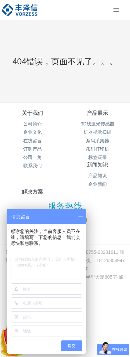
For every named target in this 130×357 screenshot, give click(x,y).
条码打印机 (97, 149)
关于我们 (32, 113)
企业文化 (32, 132)
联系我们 (32, 165)
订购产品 (32, 149)
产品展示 (97, 113)
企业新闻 (97, 184)
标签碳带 (97, 157)
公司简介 (32, 123)
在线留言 (32, 140)
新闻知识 (97, 165)
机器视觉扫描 (97, 132)
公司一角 (32, 157)
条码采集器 (97, 140)
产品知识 (97, 175)
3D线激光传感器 (97, 123)
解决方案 (32, 191)
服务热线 (65, 206)
